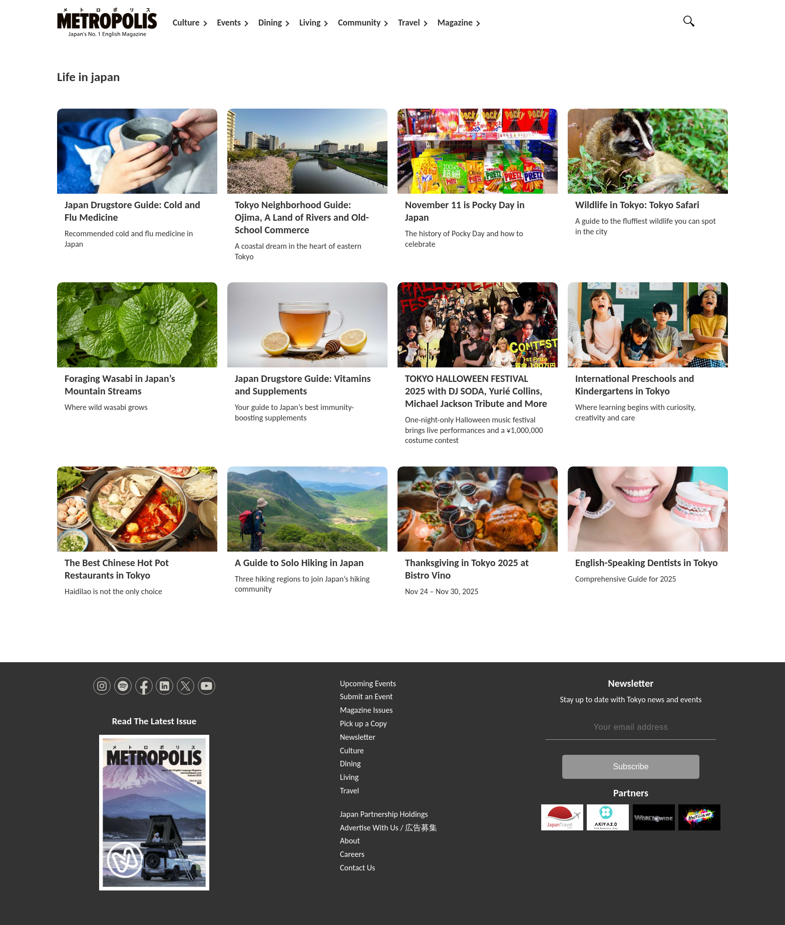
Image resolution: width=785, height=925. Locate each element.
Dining (270, 22)
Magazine (455, 22)
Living (309, 22)
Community (359, 22)
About (350, 840)
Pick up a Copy (363, 723)
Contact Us (357, 867)
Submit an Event (366, 696)
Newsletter (357, 736)
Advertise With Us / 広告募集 (388, 827)
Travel (409, 22)
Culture (186, 22)
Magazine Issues (366, 709)
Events (229, 22)
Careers (352, 853)
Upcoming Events (368, 683)
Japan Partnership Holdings (384, 813)
